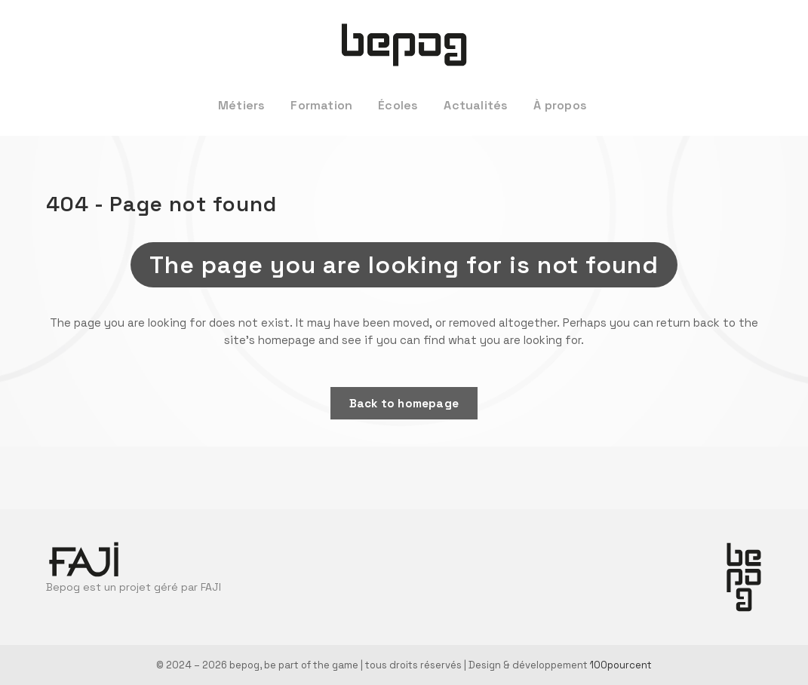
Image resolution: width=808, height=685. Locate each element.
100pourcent (621, 665)
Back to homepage (404, 403)
